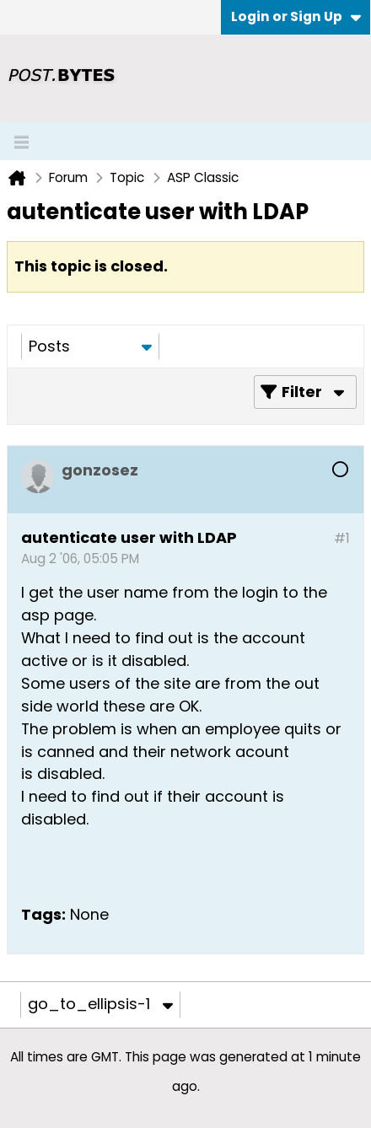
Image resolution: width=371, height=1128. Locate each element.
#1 (342, 538)
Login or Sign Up (296, 16)
